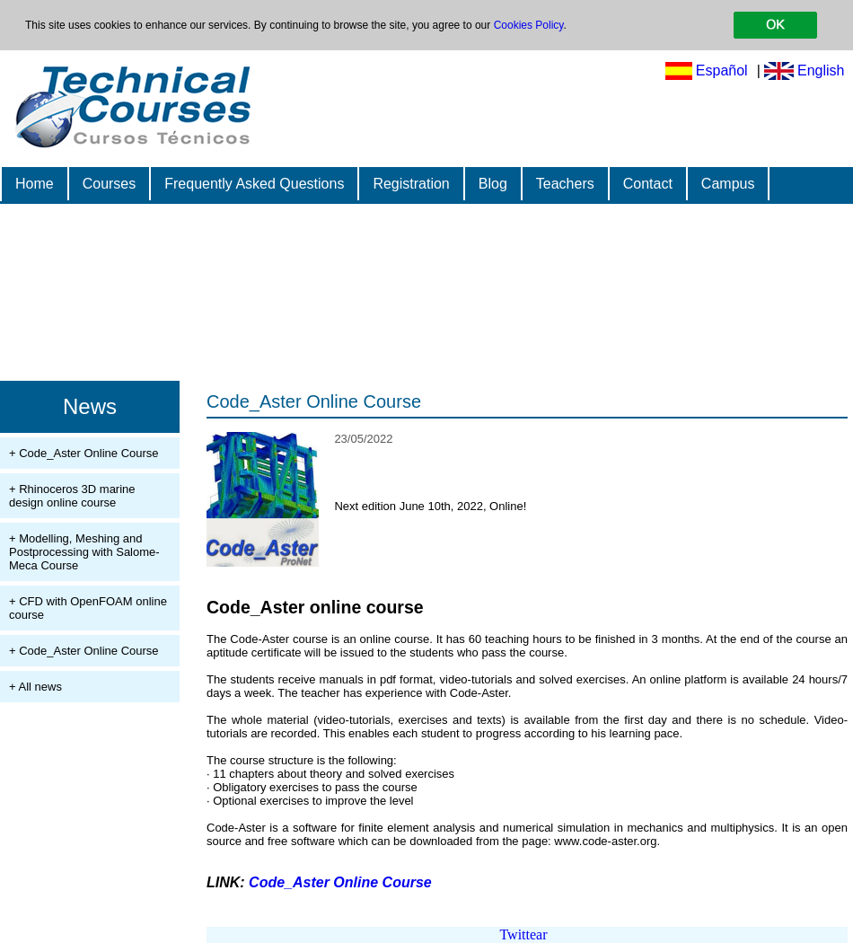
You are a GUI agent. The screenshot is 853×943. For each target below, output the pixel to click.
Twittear (523, 934)
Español (722, 70)
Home (34, 183)
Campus (728, 183)
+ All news (35, 686)
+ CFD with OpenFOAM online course (88, 608)
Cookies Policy (529, 25)
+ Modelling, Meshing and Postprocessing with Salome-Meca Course (84, 552)
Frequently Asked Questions (254, 183)
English (820, 70)
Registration (411, 183)
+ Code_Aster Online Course (84, 453)
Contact (648, 183)
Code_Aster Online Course (314, 401)
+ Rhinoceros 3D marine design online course (72, 495)
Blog (493, 183)
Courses (109, 183)
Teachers (565, 183)
